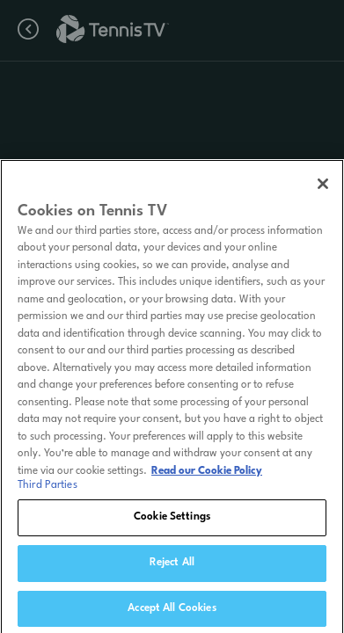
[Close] (323, 187)
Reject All (172, 566)
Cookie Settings (172, 520)
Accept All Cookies (172, 612)
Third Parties (47, 489)
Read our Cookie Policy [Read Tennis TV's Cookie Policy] (206, 474)
